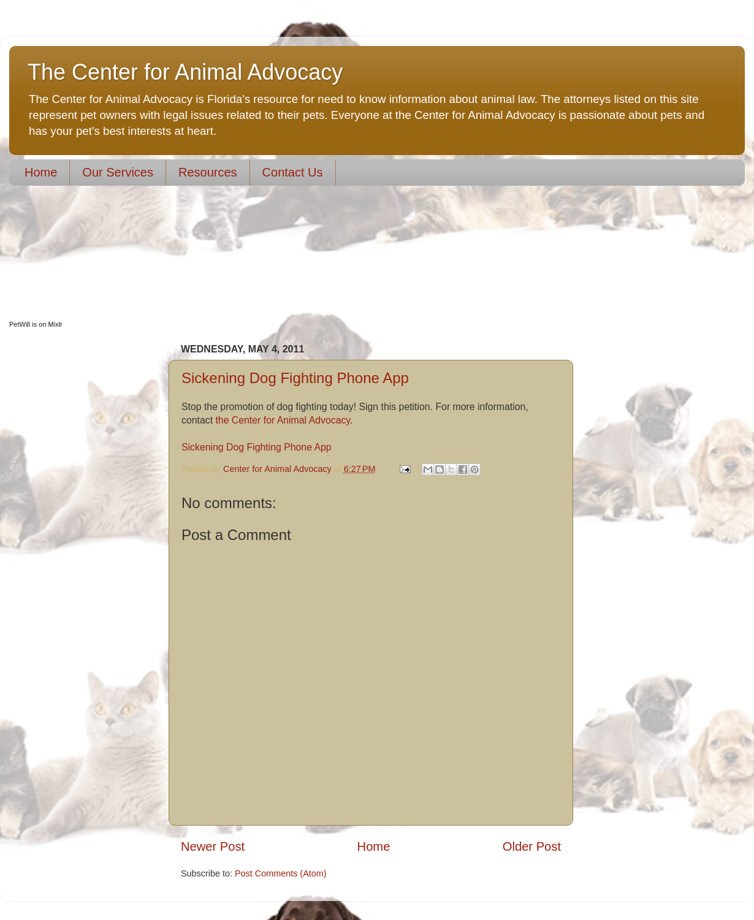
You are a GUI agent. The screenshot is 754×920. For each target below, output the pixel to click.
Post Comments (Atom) (281, 873)
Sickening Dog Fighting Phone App (295, 378)
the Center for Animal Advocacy (282, 420)
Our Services (117, 172)
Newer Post (213, 846)
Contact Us (292, 172)
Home (41, 172)
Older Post (532, 846)
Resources (207, 172)
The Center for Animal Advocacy (185, 72)
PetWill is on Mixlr (36, 324)
